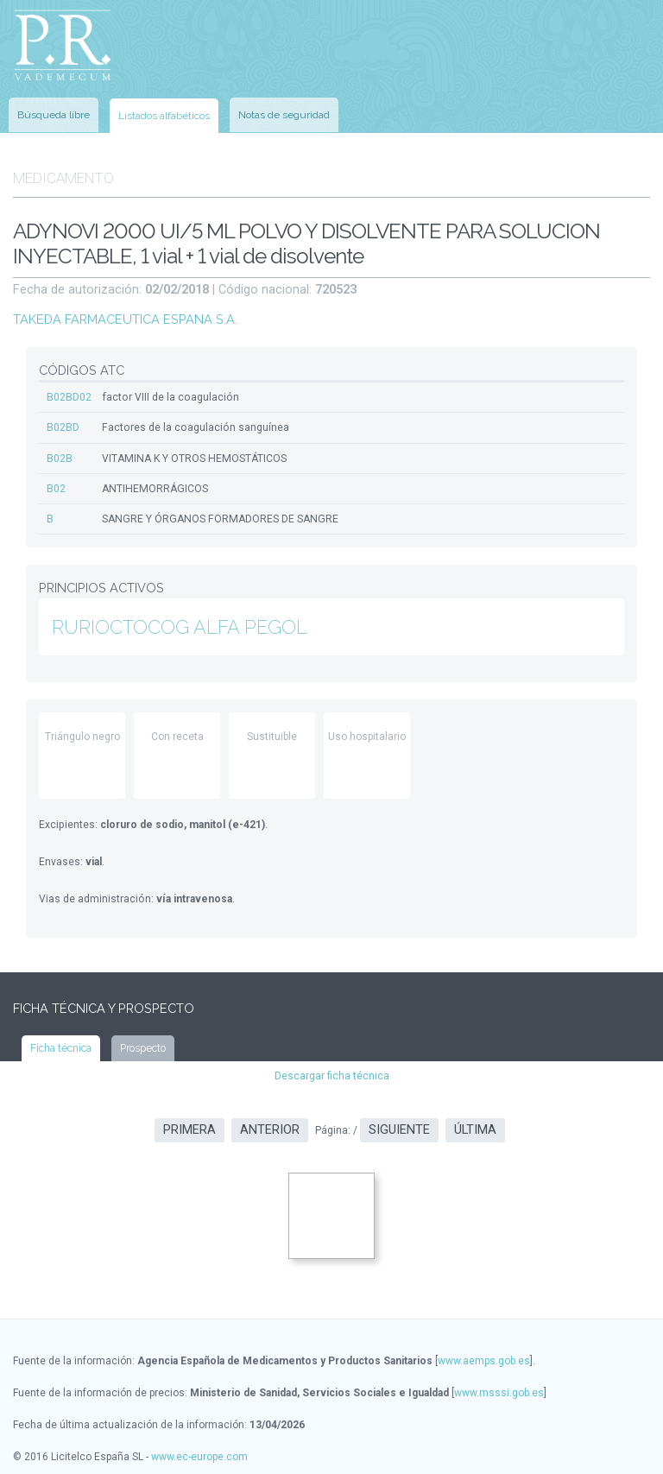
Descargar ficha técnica (332, 1069)
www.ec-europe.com (199, 1449)
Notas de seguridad (284, 112)
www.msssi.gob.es (499, 1385)
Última (475, 1123)
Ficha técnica (61, 1041)
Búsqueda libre (53, 112)
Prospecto (143, 1041)
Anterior (270, 1123)
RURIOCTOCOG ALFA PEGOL (179, 620)
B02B (60, 452)
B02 (56, 483)
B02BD (63, 422)
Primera (189, 1123)
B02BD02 (69, 392)
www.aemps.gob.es (484, 1353)
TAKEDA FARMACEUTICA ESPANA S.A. (124, 314)
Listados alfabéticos (164, 113)
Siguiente (399, 1123)
